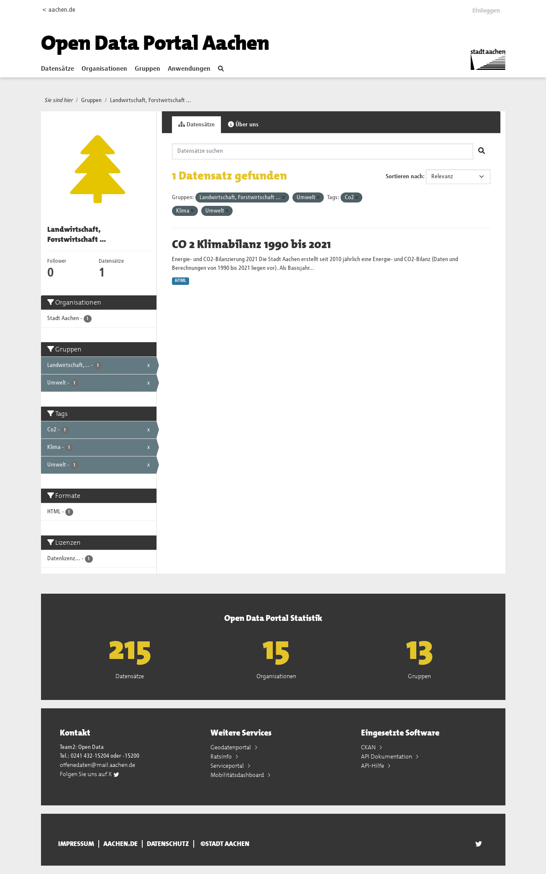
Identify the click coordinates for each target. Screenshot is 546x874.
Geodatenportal (231, 747)
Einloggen (486, 10)
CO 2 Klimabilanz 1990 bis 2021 (251, 244)
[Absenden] (481, 151)
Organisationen (104, 69)
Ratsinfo (221, 756)
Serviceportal (227, 765)
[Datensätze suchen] (322, 151)
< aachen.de (58, 10)
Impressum (76, 844)
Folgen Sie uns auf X (90, 774)
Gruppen (147, 69)
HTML (180, 281)
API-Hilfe (373, 765)
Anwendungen (189, 69)
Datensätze (57, 69)
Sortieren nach (404, 176)
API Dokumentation (387, 756)
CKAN (369, 747)
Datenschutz (168, 844)
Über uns (243, 124)
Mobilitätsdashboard (237, 775)
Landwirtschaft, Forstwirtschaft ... (150, 100)
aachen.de (120, 844)
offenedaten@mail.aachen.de (97, 765)
